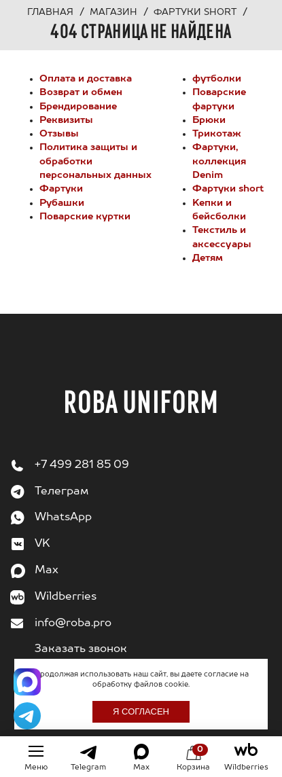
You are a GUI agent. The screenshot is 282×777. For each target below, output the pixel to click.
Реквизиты (66, 120)
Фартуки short (228, 189)
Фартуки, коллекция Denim (219, 161)
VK (42, 544)
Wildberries (65, 597)
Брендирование (78, 106)
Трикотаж (216, 134)
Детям (207, 258)
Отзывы (59, 134)
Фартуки (61, 189)
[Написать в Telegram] (27, 715)
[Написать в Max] (27, 681)
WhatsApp (63, 517)
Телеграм (61, 491)
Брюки (209, 120)
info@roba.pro (73, 623)
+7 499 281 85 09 (82, 465)
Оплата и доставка (85, 79)
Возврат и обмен (80, 92)
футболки (216, 79)
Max (46, 570)
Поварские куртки (84, 216)
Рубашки (61, 203)
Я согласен (141, 711)
